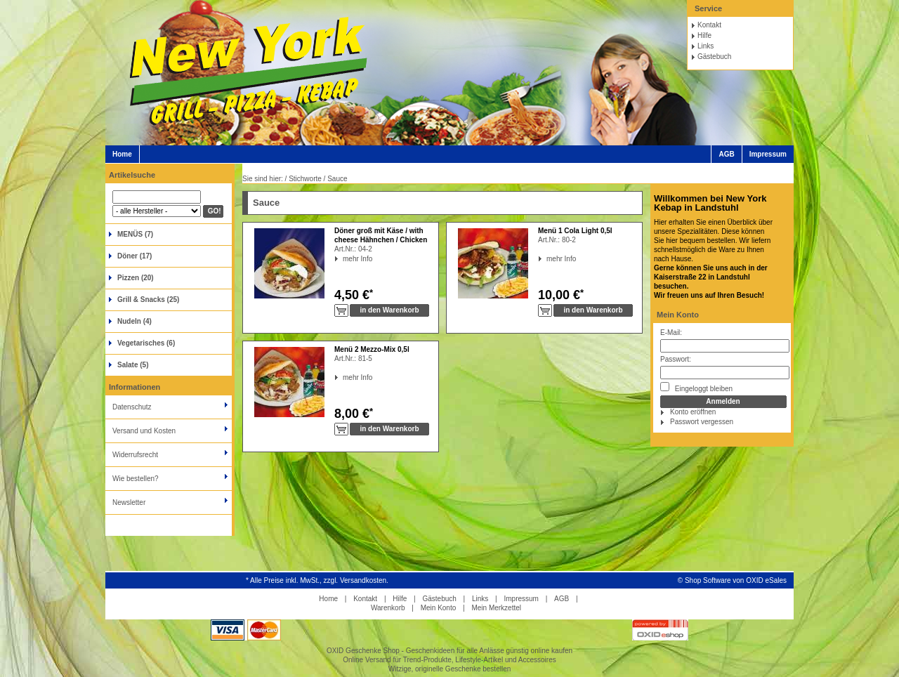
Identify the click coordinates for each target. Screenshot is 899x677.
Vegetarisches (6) (146, 343)
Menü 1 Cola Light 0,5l (575, 231)
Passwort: (675, 359)
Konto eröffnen (693, 412)
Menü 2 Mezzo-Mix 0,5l (371, 349)
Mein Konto (678, 314)
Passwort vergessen (701, 422)
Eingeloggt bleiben (696, 387)
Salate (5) (132, 365)
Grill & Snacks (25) (148, 299)
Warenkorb (388, 608)
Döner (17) (134, 256)
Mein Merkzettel (496, 608)
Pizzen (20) (135, 278)
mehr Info (546, 259)
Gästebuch (714, 56)
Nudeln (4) (134, 321)
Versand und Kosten (144, 431)
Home (122, 154)
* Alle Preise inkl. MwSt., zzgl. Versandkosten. (317, 580)
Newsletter (128, 502)
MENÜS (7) (135, 234)
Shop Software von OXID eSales (736, 580)
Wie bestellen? (135, 478)
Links (705, 46)
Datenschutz (132, 407)
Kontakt (709, 25)
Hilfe (704, 35)
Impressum (768, 154)
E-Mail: (671, 332)
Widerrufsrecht (135, 455)
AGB (726, 154)
